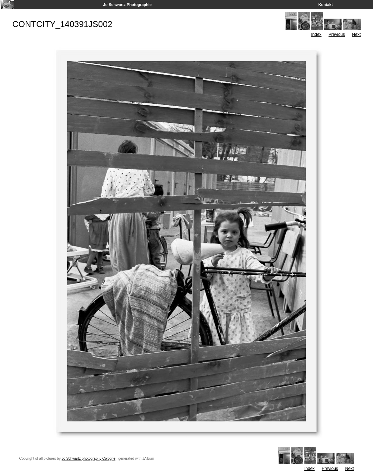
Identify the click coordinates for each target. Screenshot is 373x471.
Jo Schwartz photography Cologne (88, 458)
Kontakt (325, 4)
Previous (337, 34)
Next (356, 34)
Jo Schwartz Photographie (127, 4)
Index (316, 34)
